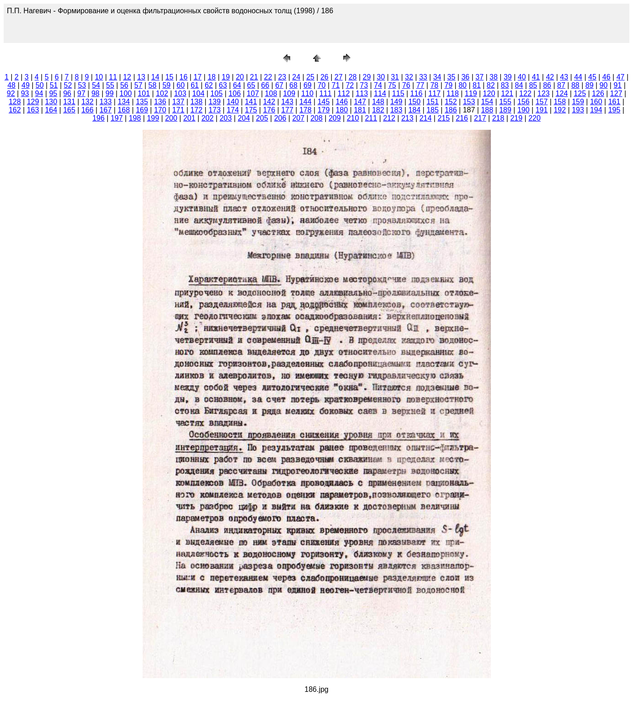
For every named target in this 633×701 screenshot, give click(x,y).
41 (536, 77)
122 (525, 93)
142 (269, 102)
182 (378, 110)
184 (414, 110)
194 (596, 110)
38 (493, 77)
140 (233, 102)
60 (180, 85)
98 (95, 93)
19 (226, 77)
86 (547, 85)
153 (469, 102)
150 (414, 102)
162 (15, 110)
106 (235, 93)
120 (489, 93)
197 (117, 118)
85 (533, 85)
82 (491, 85)
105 (216, 93)
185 (432, 110)
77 (420, 85)
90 (604, 85)
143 (287, 102)
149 (396, 102)
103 (180, 93)
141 (251, 102)
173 (214, 110)
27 (339, 77)
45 (592, 77)
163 (33, 110)
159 (578, 102)
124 (562, 93)
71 (336, 85)
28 (353, 77)
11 (113, 77)
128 (15, 102)
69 (307, 85)
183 (396, 110)
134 (123, 102)
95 (53, 93)
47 (621, 77)
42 (550, 77)
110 (307, 93)
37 (479, 77)
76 (406, 85)
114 (380, 93)
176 (269, 110)
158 (559, 102)
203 (225, 118)
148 (378, 102)
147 (360, 102)
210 (353, 118)
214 (426, 118)
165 (69, 110)
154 (487, 102)
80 (462, 85)
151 (432, 102)
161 (614, 102)
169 (142, 110)
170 (160, 110)
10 (99, 77)
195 (614, 110)
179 (324, 110)
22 (268, 77)
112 (344, 93)
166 (87, 110)
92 (11, 93)
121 (507, 93)
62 (209, 85)
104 (198, 93)
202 (208, 118)
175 (251, 110)
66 (265, 85)
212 (389, 118)
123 (543, 93)
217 (480, 118)
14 (155, 77)
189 (505, 110)
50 (40, 85)
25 (310, 77)
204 (244, 118)
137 (178, 102)
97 (81, 93)
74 (378, 85)
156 (523, 102)
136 (160, 102)
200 (171, 118)
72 (350, 85)
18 (211, 77)
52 (68, 85)
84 (519, 85)
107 (253, 93)
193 (578, 110)
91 (617, 85)
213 (407, 118)
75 (392, 85)
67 (279, 85)
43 (564, 77)
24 (296, 77)
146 (341, 102)
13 (141, 77)
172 (196, 110)
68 (293, 85)
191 (542, 110)
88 (575, 85)
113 (362, 93)
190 (523, 110)
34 (437, 77)
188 (487, 110)
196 (98, 118)
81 (477, 85)
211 (371, 118)
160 (596, 102)
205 (262, 118)
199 (153, 118)
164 (51, 110)
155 (505, 102)
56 (124, 85)
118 (453, 93)
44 (578, 77)
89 (589, 85)
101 (144, 93)
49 (25, 85)
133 (106, 102)
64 (237, 85)
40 (522, 77)
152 (451, 102)
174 (233, 110)
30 (381, 77)
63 (223, 85)
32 (409, 77)
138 (196, 102)
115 (398, 93)
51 (54, 85)
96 (67, 93)
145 (324, 102)
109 (289, 93)
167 (106, 110)
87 (561, 85)
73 (364, 85)
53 (82, 85)
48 (11, 85)
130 (51, 102)
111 (325, 93)
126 (598, 93)
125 (580, 93)
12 (127, 77)
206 (280, 118)
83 (505, 85)
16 (184, 77)
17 (197, 77)
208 (316, 118)
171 (178, 110)
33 (423, 77)
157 (542, 102)
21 (254, 77)
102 (162, 93)
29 (367, 77)
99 (110, 93)
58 (153, 85)
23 (282, 77)
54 (96, 85)
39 (508, 77)
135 (142, 102)
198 (135, 118)
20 (240, 77)
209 (335, 118)
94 (39, 93)
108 (271, 93)
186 (451, 110)
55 (110, 85)
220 (534, 118)
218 (498, 118)
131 (69, 102)
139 (214, 102)
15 (169, 77)
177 (287, 110)
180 (341, 110)
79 (448, 85)
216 (462, 118)
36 (465, 77)
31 (395, 77)
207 (298, 118)
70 (322, 85)
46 (606, 77)
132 (87, 102)
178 (305, 110)
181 (360, 110)
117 (434, 93)
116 (416, 93)
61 (195, 85)
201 (189, 118)
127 (616, 93)
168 (123, 110)
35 (451, 77)
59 (166, 85)
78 (434, 85)
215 (443, 118)
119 (471, 93)
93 (25, 93)
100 (126, 93)
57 (138, 85)
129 (33, 102)
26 (324, 77)
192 (559, 110)
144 (305, 102)
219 (516, 118)
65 (251, 85)
